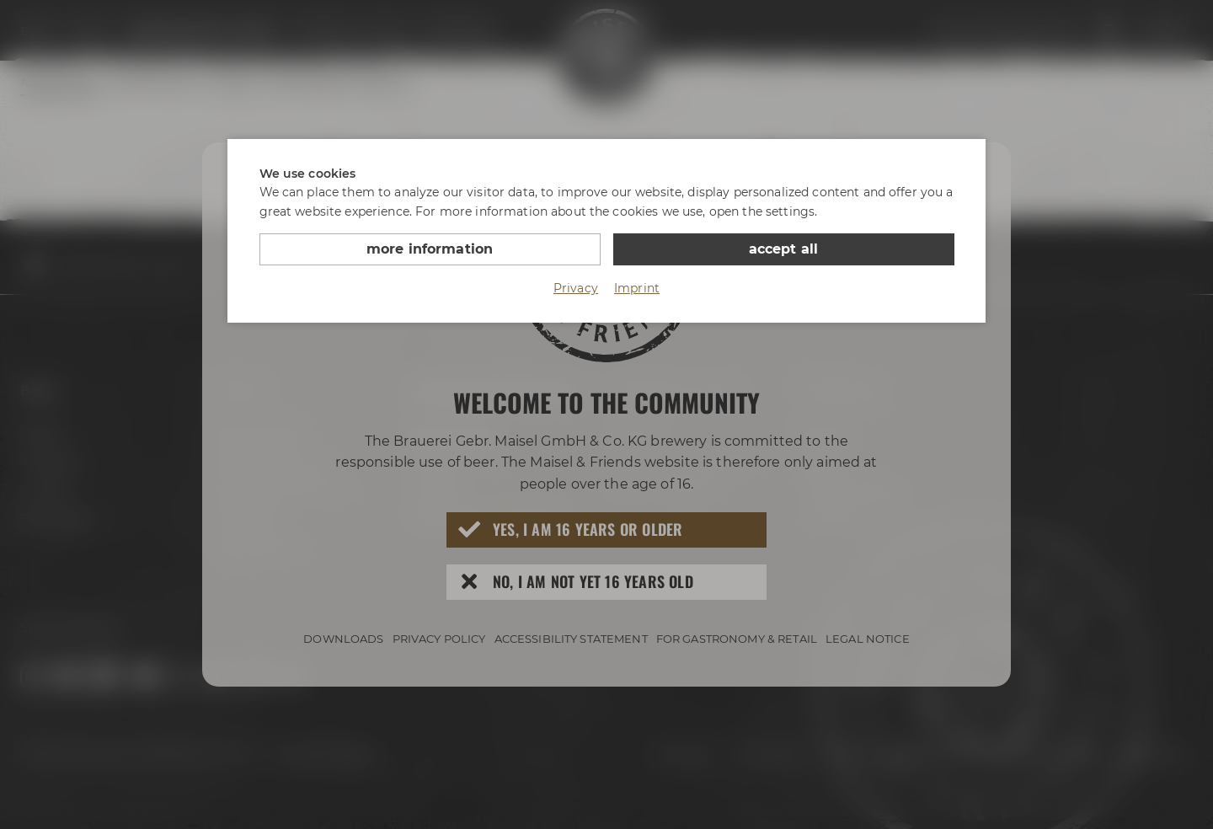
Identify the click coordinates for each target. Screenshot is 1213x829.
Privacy (575, 288)
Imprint (637, 288)
